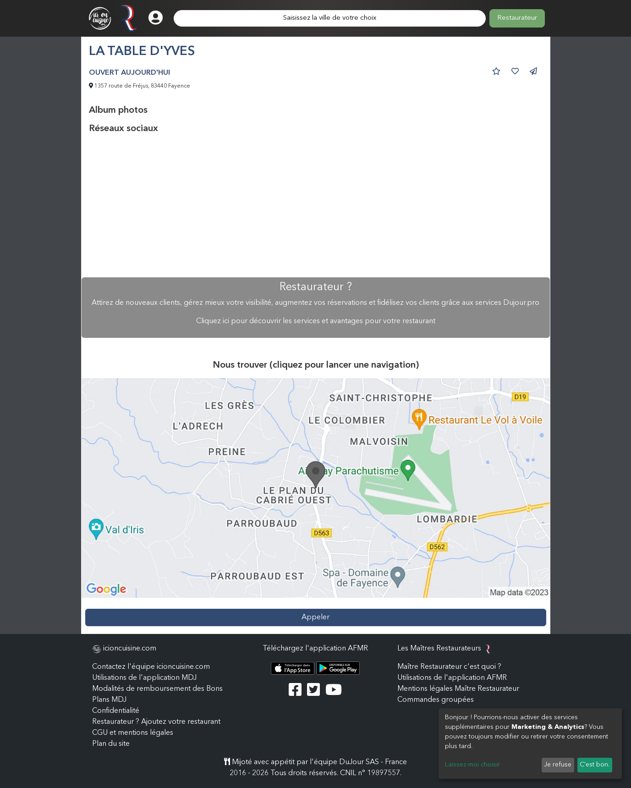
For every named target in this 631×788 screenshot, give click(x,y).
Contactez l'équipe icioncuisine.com (151, 667)
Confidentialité (115, 711)
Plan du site (111, 744)
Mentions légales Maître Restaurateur (458, 689)
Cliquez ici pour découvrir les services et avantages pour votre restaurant (315, 321)
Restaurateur (517, 18)
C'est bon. (594, 764)
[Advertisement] (315, 206)
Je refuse (557, 764)
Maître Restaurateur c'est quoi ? (449, 667)
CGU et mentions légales (132, 733)
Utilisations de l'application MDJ (144, 678)
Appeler (315, 617)
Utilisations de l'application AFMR (452, 678)
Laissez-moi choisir (472, 764)
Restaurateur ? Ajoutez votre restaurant (156, 722)
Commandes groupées (435, 700)
